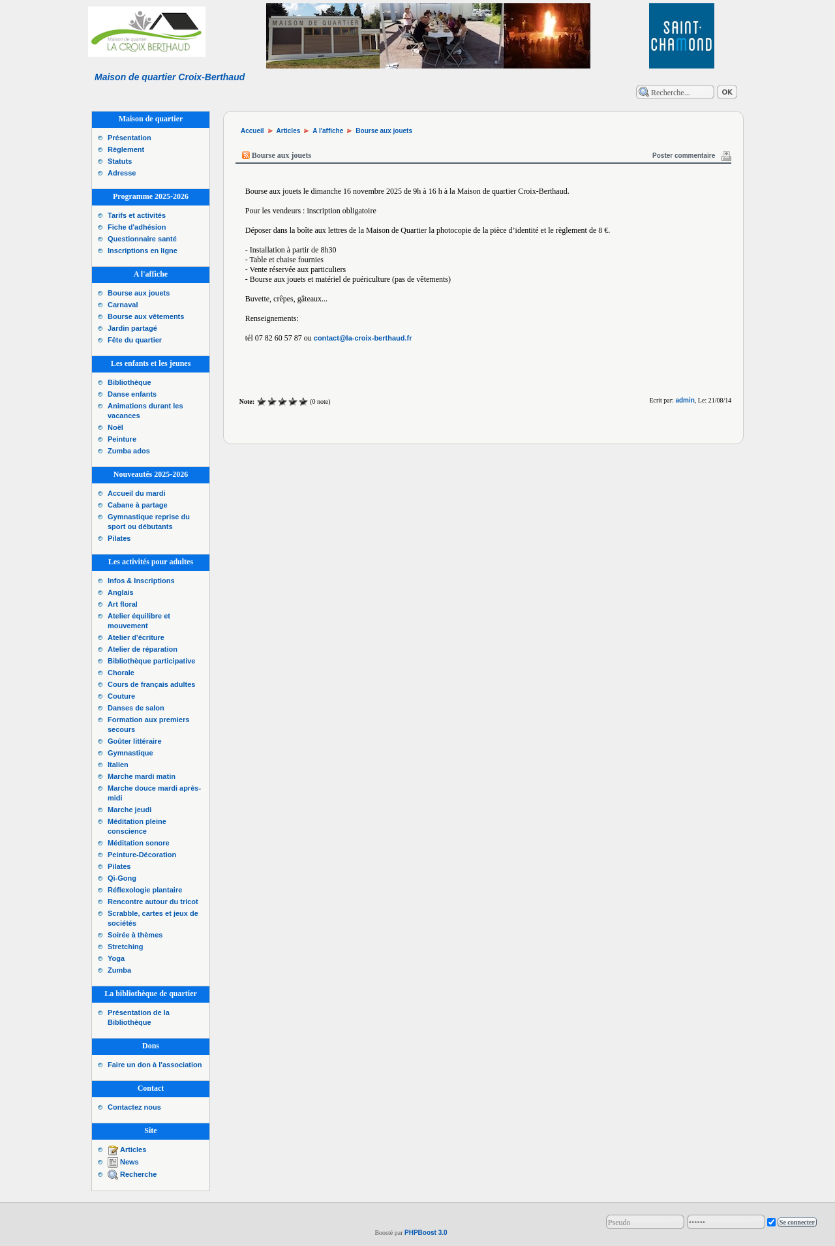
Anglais (121, 592)
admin (684, 400)
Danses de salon (136, 708)
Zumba (119, 970)
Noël (115, 427)
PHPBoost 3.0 (426, 1232)
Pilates (119, 538)
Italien (118, 764)
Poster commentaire (683, 155)
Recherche (138, 1174)
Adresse (122, 173)
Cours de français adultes (152, 684)
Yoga (116, 958)
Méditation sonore (139, 843)
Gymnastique (130, 753)
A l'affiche (327, 130)
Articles (133, 1149)
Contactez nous (134, 1107)
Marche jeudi (129, 809)
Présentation (129, 138)
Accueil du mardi (137, 493)
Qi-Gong (122, 878)
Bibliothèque (129, 382)
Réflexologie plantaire (145, 890)
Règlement (126, 149)
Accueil (252, 130)
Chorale (121, 672)
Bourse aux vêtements (146, 316)
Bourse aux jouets (139, 293)
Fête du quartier (135, 340)
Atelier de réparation (142, 649)
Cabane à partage (138, 505)
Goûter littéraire (135, 741)
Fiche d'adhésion (137, 227)
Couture (121, 696)
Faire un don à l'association (155, 1065)
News (129, 1162)
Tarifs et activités (137, 215)
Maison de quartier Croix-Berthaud (170, 77)
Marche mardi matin (141, 776)
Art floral (123, 604)
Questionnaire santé (142, 239)
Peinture (122, 439)
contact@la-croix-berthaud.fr (363, 338)
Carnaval (123, 305)
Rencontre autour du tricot (153, 901)
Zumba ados (129, 451)
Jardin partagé (132, 328)
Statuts (120, 161)
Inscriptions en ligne (142, 250)
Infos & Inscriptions (141, 581)
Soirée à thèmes (135, 935)
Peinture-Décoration (142, 855)
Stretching (125, 946)
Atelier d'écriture (136, 637)
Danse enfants (132, 394)
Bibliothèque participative (151, 661)
